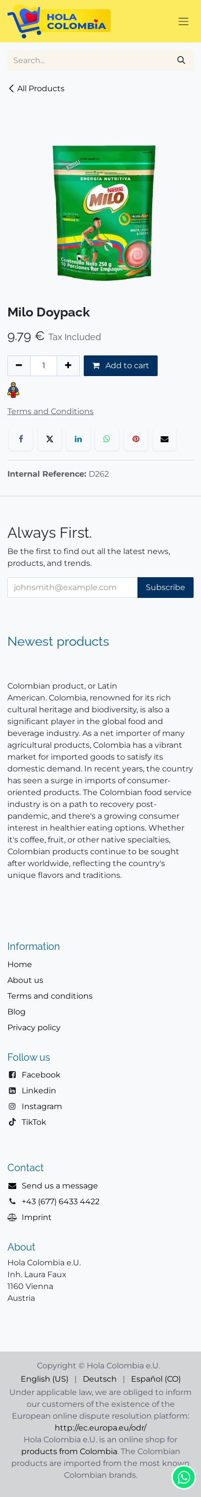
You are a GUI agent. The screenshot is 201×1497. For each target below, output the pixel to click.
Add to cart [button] (120, 365)
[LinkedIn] (78, 439)
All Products (36, 88)
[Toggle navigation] (183, 21)
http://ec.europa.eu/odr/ (100, 1427)
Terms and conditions (50, 996)
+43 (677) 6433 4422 (61, 1201)
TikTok (34, 1122)
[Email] (164, 439)
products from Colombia (69, 1451)
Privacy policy (34, 1027)
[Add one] (68, 365)
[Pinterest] (136, 439)
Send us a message (60, 1185)
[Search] (181, 60)
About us (25, 980)
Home (19, 964)
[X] (50, 439)
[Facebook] (21, 439)
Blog (16, 1011)
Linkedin (39, 1090)
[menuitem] (44, 1379)
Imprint (37, 1217)
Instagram (42, 1106)
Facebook (41, 1074)
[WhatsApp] (107, 439)
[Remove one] (19, 365)
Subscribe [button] (165, 587)
